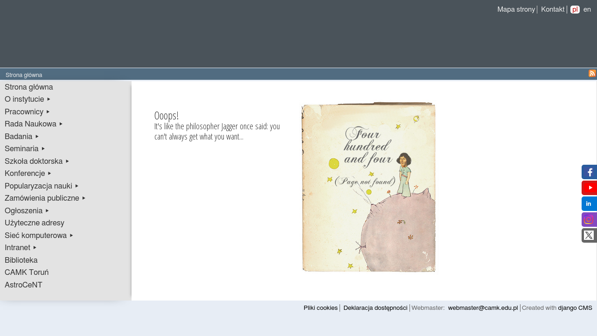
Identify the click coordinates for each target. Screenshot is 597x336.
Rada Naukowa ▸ (34, 124)
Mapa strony (516, 9)
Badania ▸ (22, 136)
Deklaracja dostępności (376, 308)
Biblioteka (21, 260)
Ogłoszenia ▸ (27, 211)
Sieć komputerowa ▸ (39, 235)
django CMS (575, 308)
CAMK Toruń (27, 272)
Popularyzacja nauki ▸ (42, 186)
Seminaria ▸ (25, 149)
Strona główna (29, 87)
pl (575, 9)
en (587, 9)
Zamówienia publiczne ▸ (45, 198)
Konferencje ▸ (28, 173)
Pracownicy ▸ (27, 112)
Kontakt (552, 9)
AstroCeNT (23, 285)
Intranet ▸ (21, 248)
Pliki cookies (321, 308)
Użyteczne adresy (34, 223)
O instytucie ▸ (28, 99)
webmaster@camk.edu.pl (483, 308)
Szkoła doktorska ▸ (37, 161)
